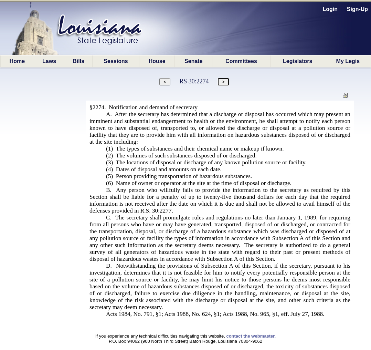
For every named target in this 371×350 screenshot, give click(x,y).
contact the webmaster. (251, 336)
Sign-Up (357, 9)
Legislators (297, 61)
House (157, 61)
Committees (241, 61)
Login (330, 9)
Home (17, 61)
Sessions (116, 61)
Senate (193, 61)
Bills (78, 61)
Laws (49, 61)
